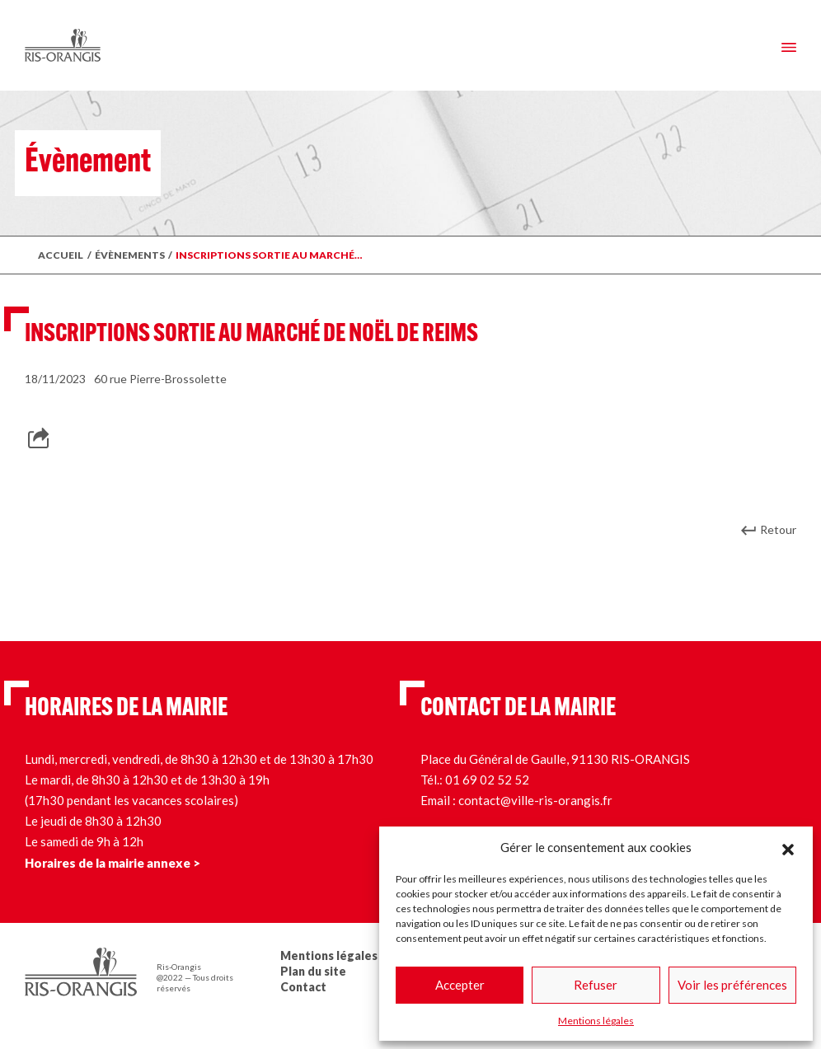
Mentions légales (596, 1020)
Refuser (595, 984)
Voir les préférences (732, 984)
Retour (778, 529)
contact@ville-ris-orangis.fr (535, 800)
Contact (303, 987)
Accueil (60, 255)
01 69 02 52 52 (487, 779)
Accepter (460, 984)
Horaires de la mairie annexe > (112, 862)
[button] (788, 847)
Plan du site (313, 971)
